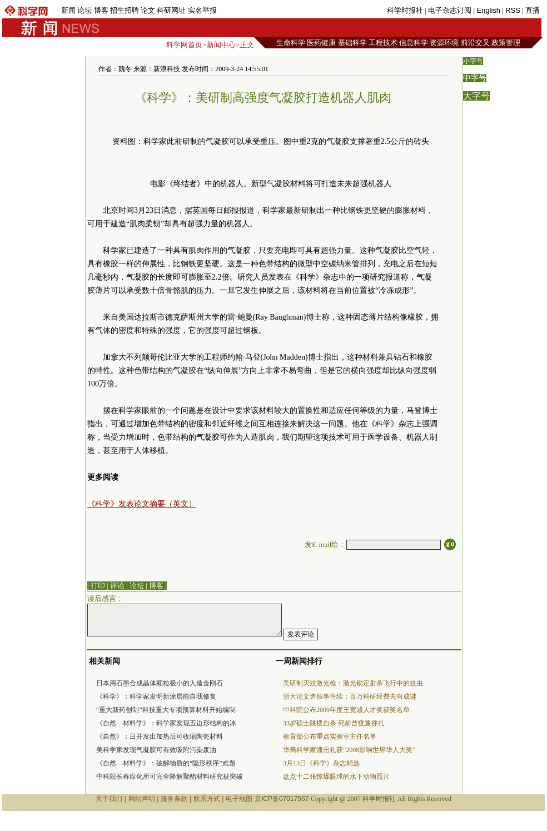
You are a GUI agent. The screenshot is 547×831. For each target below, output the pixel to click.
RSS (512, 10)
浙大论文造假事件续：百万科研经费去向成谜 (349, 696)
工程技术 (383, 42)
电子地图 (239, 799)
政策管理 (505, 42)
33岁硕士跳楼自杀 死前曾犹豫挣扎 (334, 723)
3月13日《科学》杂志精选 (321, 763)
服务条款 (174, 799)
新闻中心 (221, 45)
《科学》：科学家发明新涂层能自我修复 (156, 696)
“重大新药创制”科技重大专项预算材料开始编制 (166, 710)
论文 (148, 10)
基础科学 (352, 42)
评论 (117, 585)
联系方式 (206, 799)
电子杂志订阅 (449, 10)
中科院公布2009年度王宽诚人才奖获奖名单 (346, 710)
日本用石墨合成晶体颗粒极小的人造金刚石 (159, 683)
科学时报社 (405, 10)
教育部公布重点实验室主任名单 (329, 736)
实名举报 (202, 10)
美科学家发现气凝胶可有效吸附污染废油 (156, 750)
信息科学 (413, 42)
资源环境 (444, 42)
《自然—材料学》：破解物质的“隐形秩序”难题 (166, 763)
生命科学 (290, 42)
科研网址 (171, 10)
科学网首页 (184, 45)
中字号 (474, 78)
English (488, 10)
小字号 (473, 61)
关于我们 (109, 799)
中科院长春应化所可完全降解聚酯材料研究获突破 (169, 776)
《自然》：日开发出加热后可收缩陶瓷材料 (159, 736)
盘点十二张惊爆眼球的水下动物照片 (336, 776)
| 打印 (96, 585)
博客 (101, 10)
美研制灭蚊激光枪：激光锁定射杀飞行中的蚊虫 (353, 683)
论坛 (84, 10)
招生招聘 (124, 10)
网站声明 (141, 799)
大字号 (476, 96)
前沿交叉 (475, 42)
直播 (532, 10)
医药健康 (321, 42)
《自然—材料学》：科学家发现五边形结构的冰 (166, 723)
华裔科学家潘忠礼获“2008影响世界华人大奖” (349, 750)
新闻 (68, 10)
